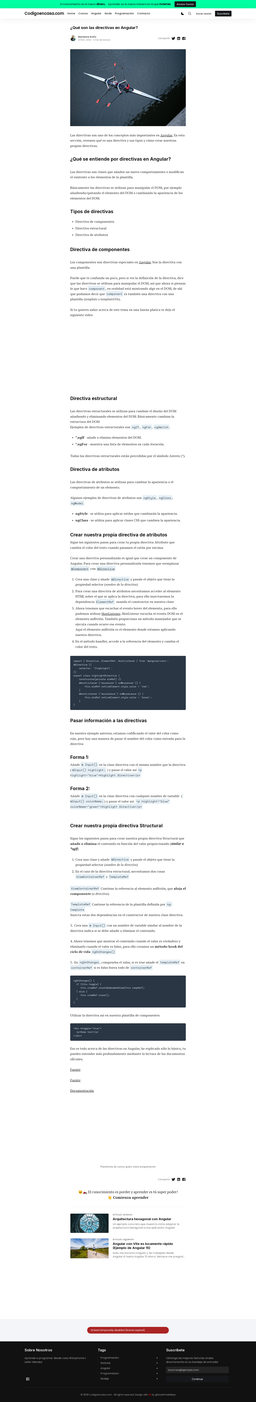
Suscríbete (223, 13)
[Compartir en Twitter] (173, 38)
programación (109, 1357)
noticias (105, 1363)
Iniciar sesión (203, 13)
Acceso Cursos (185, 4)
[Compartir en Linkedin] (179, 38)
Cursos (83, 13)
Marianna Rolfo (87, 36)
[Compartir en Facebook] (184, 38)
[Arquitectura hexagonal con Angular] (89, 1223)
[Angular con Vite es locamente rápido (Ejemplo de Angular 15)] (89, 1248)
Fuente (75, 1069)
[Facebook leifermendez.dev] (27, 1379)
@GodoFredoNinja (165, 1394)
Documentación (82, 1090)
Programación (124, 13)
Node (108, 13)
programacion (109, 1373)
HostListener (111, 613)
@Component (79, 569)
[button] (182, 13)
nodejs (104, 1378)
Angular (96, 13)
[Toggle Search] (190, 13)
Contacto (143, 13)
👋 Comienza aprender (128, 1197)
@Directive (106, 569)
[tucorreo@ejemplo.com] (197, 1370)
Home (71, 13)
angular (105, 1368)
